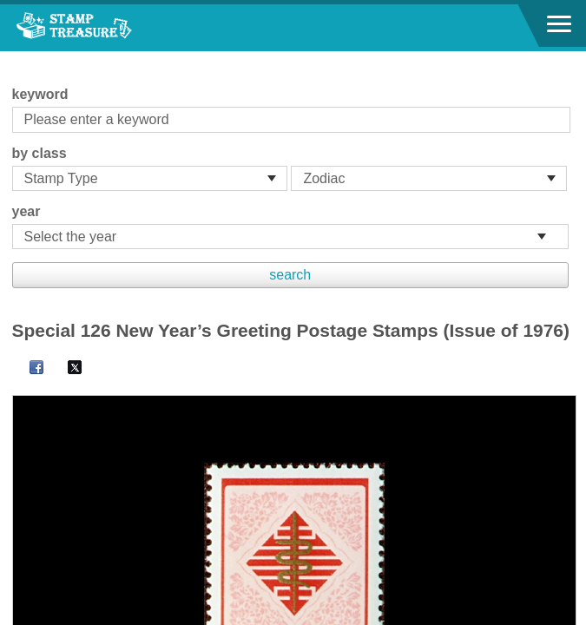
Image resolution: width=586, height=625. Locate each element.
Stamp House (108, 27)
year (26, 211)
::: (17, 58)
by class (39, 153)
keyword (40, 94)
